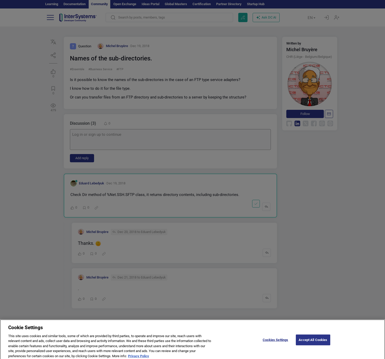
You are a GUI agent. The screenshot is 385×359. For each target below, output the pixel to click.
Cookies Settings (275, 342)
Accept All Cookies (313, 342)
